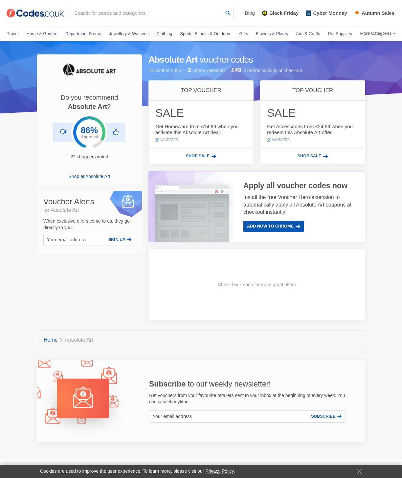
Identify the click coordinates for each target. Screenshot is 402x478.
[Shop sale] (201, 156)
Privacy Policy (219, 471)
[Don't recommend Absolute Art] (63, 132)
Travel (13, 33)
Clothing (164, 33)
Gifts (243, 33)
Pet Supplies (340, 33)
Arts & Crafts (308, 33)
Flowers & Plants (272, 33)
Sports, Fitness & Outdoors (205, 33)
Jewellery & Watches (128, 33)
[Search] (228, 13)
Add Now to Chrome (273, 226)
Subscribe (326, 416)
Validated (166, 140)
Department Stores (83, 33)
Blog (250, 13)
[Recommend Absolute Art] (115, 132)
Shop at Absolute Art (89, 176)
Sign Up (119, 239)
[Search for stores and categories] (146, 13)
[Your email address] (74, 240)
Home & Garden (42, 33)
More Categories (375, 33)
